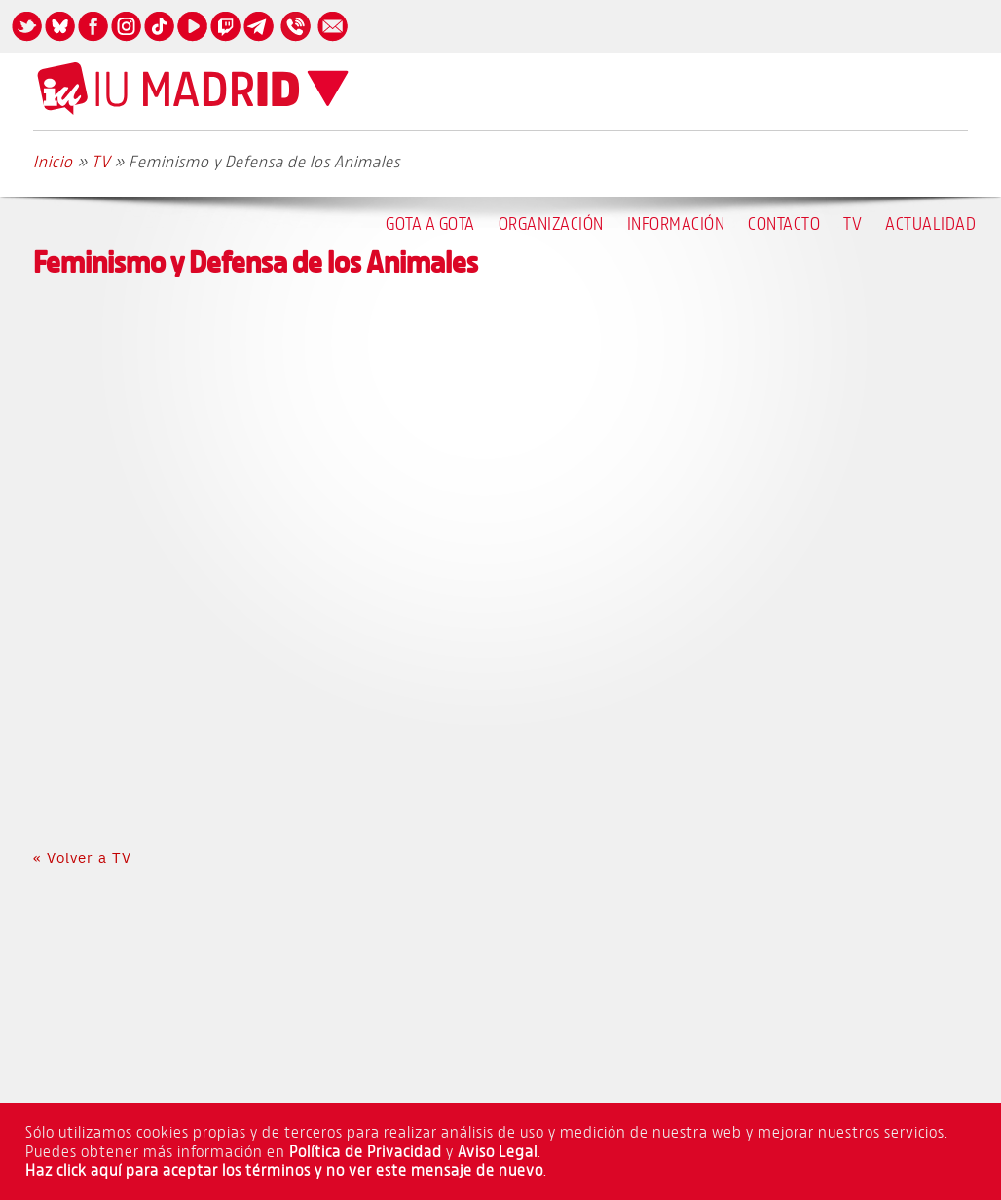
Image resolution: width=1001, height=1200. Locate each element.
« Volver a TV (82, 857)
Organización (551, 223)
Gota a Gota (430, 223)
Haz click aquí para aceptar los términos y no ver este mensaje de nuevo (284, 1169)
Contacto (784, 223)
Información (676, 223)
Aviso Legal (498, 1151)
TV (852, 223)
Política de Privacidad (365, 1151)
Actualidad (930, 223)
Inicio (53, 161)
